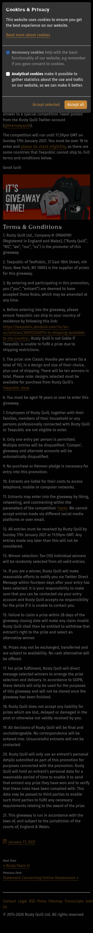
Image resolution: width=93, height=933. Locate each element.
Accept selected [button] (46, 104)
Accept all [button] (75, 104)
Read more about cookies (28, 34)
